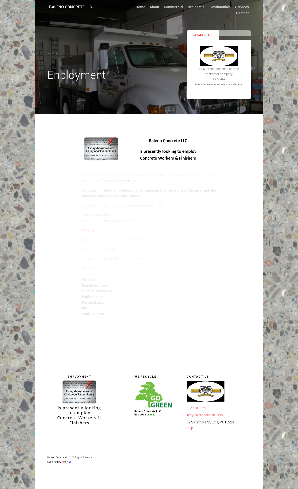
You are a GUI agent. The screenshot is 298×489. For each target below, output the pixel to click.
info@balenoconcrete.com (205, 415)
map (190, 428)
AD (66, 461)
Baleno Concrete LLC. (71, 7)
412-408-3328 (196, 408)
